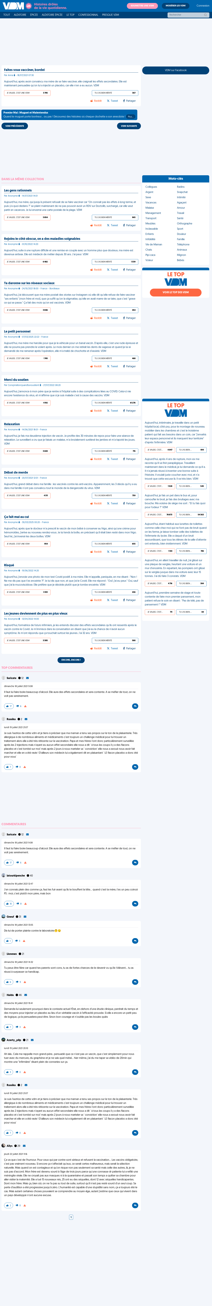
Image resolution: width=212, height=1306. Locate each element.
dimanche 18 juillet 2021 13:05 (18, 925)
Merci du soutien (16, 380)
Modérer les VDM (176, 6)
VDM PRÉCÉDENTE (14, 126)
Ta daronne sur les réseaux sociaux (29, 283)
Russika (11, 719)
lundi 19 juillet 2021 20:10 (16, 1048)
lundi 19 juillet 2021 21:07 (16, 727)
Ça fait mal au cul (16, 517)
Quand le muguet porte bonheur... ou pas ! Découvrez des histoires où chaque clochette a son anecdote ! (69, 115)
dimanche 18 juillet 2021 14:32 (18, 962)
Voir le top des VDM (176, 292)
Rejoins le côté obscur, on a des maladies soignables (42, 239)
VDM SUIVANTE (129, 126)
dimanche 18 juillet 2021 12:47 (18, 884)
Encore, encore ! (71, 660)
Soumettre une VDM (142, 6)
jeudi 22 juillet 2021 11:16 (15, 1154)
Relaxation (12, 424)
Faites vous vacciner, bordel (24, 70)
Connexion (203, 6)
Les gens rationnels (18, 190)
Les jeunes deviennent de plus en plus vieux (36, 613)
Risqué (9, 565)
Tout (6, 15)
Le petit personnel (17, 331)
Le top (70, 15)
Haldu (10, 995)
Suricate (12, 678)
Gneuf (10, 917)
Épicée (34, 15)
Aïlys (10, 1146)
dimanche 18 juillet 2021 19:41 (18, 1003)
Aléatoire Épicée (52, 15)
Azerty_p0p (14, 1040)
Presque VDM (110, 15)
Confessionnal (88, 15)
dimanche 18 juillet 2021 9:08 (18, 686)
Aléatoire (20, 15)
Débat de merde (16, 472)
